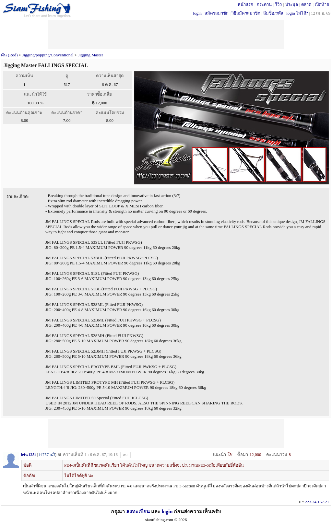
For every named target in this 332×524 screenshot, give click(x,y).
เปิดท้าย (322, 4)
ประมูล (291, 4)
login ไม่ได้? (297, 13)
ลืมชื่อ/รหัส (273, 13)
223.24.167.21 (317, 501)
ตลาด (306, 4)
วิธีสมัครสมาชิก (245, 13)
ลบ (125, 455)
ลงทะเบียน (138, 511)
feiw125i (28, 454)
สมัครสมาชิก (217, 13)
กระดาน (264, 4)
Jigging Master (90, 54)
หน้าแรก (245, 4)
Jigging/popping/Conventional (47, 54)
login (197, 13)
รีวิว (278, 4)
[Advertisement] (166, 433)
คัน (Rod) (9, 54)
